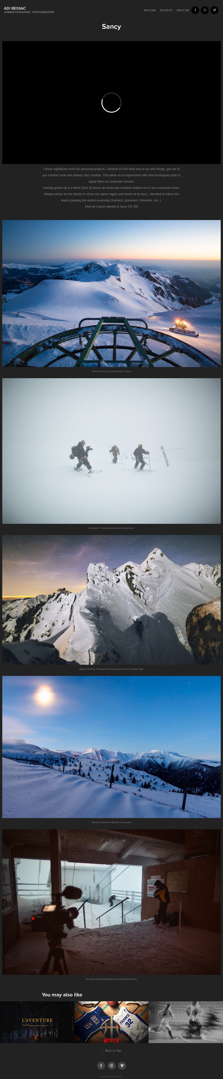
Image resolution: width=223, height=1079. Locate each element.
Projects (166, 10)
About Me (182, 10)
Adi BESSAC (15, 8)
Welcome (150, 10)
